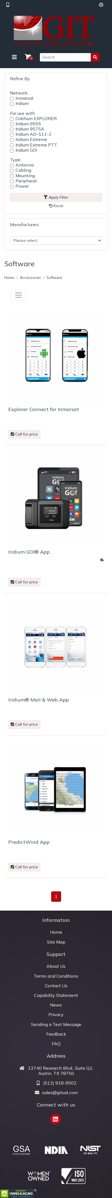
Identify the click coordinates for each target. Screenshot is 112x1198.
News (56, 1005)
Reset (56, 206)
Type (15, 159)
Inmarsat (24, 98)
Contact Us (56, 985)
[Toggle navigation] (14, 57)
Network (19, 93)
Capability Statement (56, 995)
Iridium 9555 (28, 123)
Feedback (56, 1034)
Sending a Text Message (56, 1024)
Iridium (22, 103)
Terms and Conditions (56, 976)
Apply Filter (56, 197)
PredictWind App (29, 842)
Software (54, 277)
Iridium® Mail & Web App (38, 700)
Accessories (30, 277)
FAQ (56, 1043)
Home (9, 277)
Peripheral (26, 181)
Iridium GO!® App (29, 552)
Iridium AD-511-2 (33, 134)
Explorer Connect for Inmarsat (43, 409)
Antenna (24, 165)
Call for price (24, 434)
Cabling (23, 170)
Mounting (25, 175)
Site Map (56, 942)
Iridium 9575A (29, 129)
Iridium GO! (26, 150)
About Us (56, 966)
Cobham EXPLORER (36, 118)
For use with (22, 113)
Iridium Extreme (31, 139)
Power (22, 186)
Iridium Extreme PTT (36, 145)
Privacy (56, 1014)
